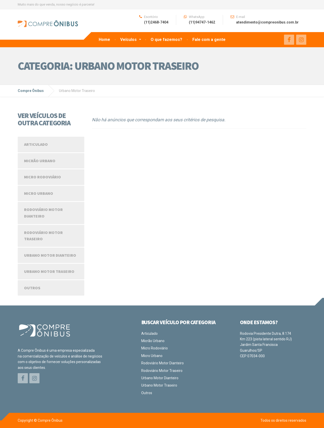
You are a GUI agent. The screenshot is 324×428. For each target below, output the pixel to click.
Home (104, 39)
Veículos (128, 39)
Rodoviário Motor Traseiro (43, 236)
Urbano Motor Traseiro (49, 271)
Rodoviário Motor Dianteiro (43, 213)
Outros (32, 287)
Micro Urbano (38, 193)
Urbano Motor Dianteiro (50, 255)
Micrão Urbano (39, 160)
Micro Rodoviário (42, 176)
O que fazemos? (166, 39)
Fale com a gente (209, 39)
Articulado (36, 144)
